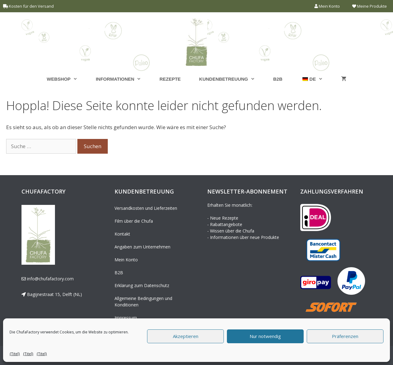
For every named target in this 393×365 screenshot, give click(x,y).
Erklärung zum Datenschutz (142, 285)
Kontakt (122, 234)
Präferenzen (345, 336)
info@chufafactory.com (50, 279)
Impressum (126, 318)
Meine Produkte (369, 6)
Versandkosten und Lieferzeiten (146, 208)
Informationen (123, 79)
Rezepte (170, 79)
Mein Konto (327, 6)
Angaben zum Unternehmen (142, 247)
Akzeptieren (185, 336)
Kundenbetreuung (231, 79)
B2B (277, 79)
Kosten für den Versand (31, 6)
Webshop (67, 79)
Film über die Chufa (134, 221)
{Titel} (15, 353)
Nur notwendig (265, 336)
